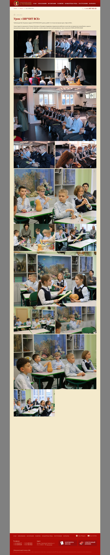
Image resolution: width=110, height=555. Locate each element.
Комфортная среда (47, 536)
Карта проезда (48, 544)
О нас (15, 536)
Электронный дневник (86, 543)
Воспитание (30, 536)
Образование (21, 536)
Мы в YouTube (93, 535)
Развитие (38, 536)
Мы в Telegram (81, 535)
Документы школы (66, 543)
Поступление (58, 536)
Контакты (66, 536)
